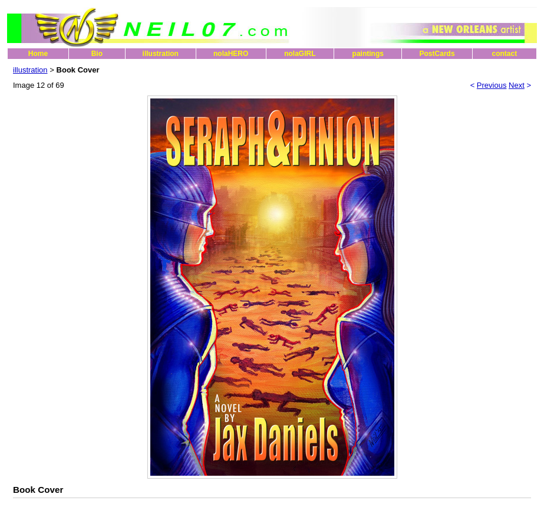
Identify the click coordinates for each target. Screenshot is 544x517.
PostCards (437, 54)
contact (504, 54)
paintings (368, 54)
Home (38, 54)
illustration (161, 54)
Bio (97, 54)
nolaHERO (230, 54)
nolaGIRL (299, 54)
